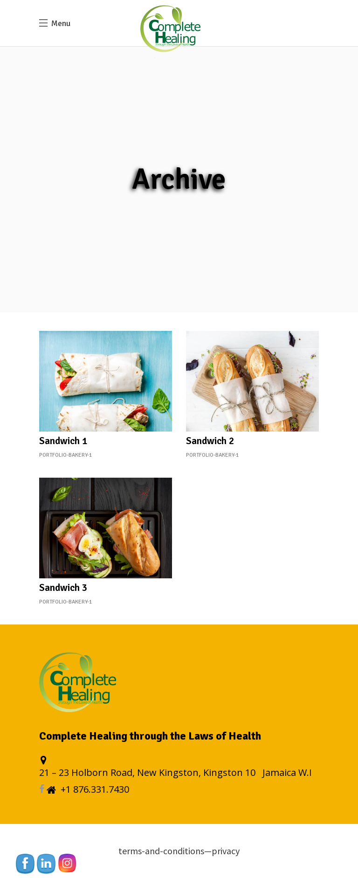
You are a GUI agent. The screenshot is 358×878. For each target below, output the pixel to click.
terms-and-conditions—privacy (179, 851)
